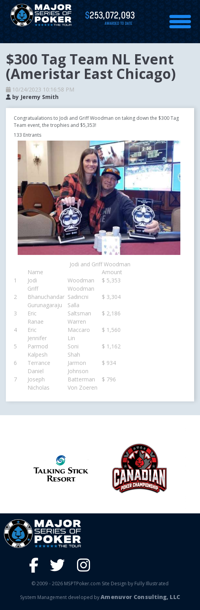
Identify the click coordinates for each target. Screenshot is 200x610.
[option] (139, 468)
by (32, 97)
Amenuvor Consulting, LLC (140, 597)
